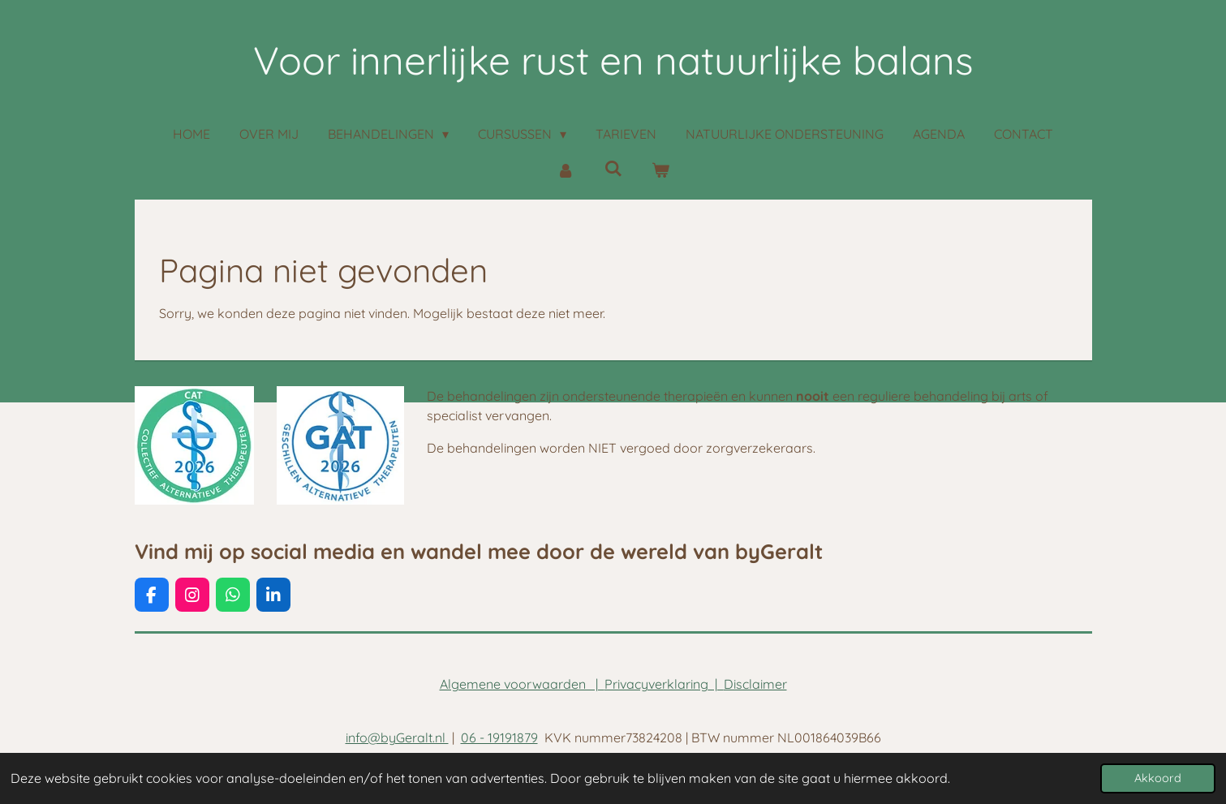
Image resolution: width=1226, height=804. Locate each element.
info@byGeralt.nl (397, 737)
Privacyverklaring (656, 684)
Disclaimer (755, 684)
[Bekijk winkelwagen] (660, 169)
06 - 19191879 (499, 737)
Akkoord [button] (1157, 778)
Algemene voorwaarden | (522, 684)
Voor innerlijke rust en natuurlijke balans (613, 60)
